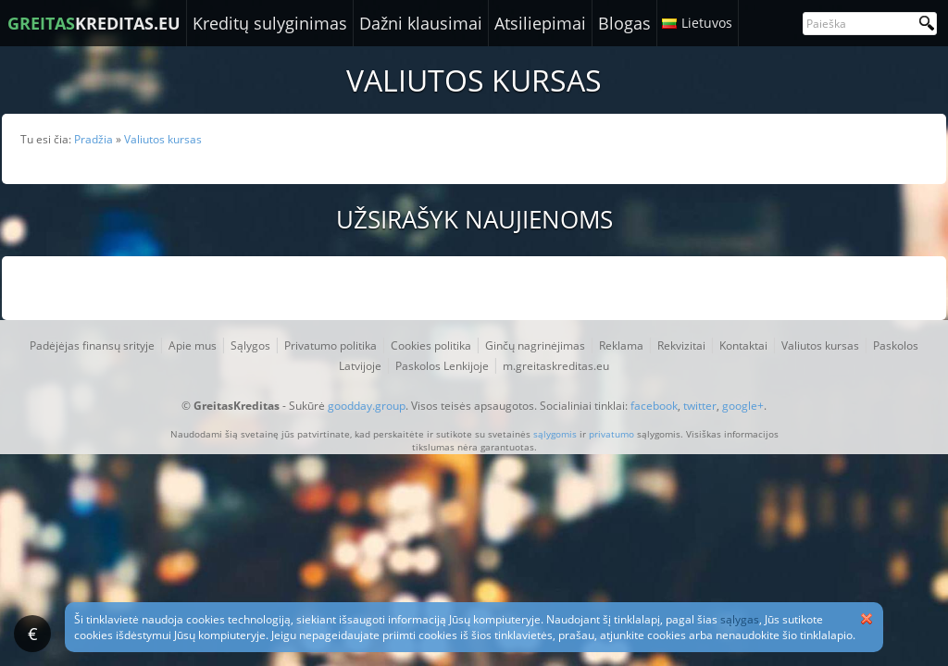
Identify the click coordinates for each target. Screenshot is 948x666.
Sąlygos (250, 345)
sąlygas (739, 619)
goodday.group (366, 405)
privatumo (611, 433)
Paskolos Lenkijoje (442, 366)
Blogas (624, 23)
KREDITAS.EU (94, 23)
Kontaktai (743, 345)
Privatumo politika (330, 345)
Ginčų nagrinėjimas (535, 345)
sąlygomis (555, 433)
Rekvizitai (681, 345)
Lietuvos (706, 22)
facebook (654, 405)
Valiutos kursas (820, 345)
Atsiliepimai (540, 23)
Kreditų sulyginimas (270, 23)
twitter (700, 405)
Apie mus (192, 345)
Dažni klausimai (420, 23)
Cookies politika (431, 345)
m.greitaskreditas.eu (556, 366)
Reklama (621, 345)
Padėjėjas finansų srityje (92, 345)
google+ (743, 405)
